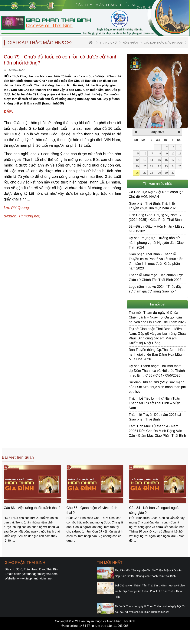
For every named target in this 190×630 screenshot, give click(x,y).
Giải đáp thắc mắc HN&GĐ (163, 42)
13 (144, 159)
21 (151, 166)
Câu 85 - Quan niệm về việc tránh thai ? (92, 510)
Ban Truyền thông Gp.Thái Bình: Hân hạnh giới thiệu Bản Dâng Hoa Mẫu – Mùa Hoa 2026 (157, 354)
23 (166, 166)
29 (159, 172)
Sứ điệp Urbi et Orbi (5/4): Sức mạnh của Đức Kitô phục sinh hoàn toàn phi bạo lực (157, 387)
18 (179, 159)
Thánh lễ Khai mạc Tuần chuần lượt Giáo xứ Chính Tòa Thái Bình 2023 (156, 277)
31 (173, 172)
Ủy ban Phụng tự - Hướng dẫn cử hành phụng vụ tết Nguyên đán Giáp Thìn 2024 (156, 242)
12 (137, 159)
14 (151, 159)
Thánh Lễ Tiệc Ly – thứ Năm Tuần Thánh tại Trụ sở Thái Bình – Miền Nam (154, 403)
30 (166, 172)
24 (173, 166)
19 (137, 166)
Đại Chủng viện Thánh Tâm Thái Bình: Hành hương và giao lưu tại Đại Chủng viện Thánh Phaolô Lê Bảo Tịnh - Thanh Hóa (150, 591)
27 (144, 172)
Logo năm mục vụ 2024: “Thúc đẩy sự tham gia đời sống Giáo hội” (155, 289)
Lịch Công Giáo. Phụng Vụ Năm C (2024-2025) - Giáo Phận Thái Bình (155, 217)
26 (137, 172)
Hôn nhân (130, 42)
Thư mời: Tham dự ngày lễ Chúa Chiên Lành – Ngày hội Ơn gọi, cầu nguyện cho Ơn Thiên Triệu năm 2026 (157, 317)
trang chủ (108, 42)
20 (144, 166)
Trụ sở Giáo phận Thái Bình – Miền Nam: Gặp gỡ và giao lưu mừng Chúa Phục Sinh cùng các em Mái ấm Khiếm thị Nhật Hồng (157, 336)
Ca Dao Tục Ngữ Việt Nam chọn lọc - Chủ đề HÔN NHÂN (157, 194)
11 (179, 153)
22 (159, 166)
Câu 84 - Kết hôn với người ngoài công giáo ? (154, 510)
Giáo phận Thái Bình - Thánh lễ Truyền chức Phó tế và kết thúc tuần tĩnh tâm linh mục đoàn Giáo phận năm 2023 (156, 261)
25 (179, 166)
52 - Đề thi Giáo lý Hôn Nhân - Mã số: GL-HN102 (157, 229)
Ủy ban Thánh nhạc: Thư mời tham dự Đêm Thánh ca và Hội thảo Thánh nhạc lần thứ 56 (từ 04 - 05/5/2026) (157, 370)
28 (151, 172)
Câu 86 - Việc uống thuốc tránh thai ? (32, 508)
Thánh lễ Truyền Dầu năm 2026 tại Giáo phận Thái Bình (155, 417)
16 (166, 159)
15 (159, 159)
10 (173, 153)
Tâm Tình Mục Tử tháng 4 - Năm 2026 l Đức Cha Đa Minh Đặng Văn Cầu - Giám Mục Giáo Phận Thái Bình (157, 430)
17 (173, 159)
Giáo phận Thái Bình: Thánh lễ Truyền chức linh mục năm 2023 (153, 206)
